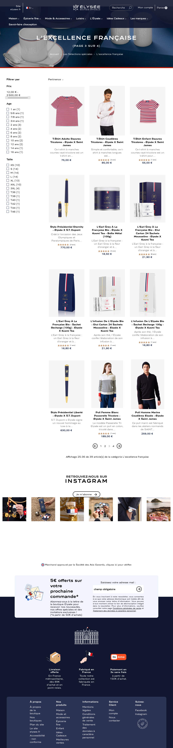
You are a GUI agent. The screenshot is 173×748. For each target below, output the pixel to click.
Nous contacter (114, 719)
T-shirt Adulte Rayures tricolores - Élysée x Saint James (66, 141)
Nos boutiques (35, 719)
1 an (15, 109)
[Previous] (95, 445)
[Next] (119, 445)
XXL (15, 184)
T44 (15, 207)
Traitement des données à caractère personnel (114, 610)
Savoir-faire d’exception (23, 24)
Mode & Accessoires (57, 18)
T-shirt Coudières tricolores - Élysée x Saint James (107, 141)
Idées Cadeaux (115, 18)
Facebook (141, 710)
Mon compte (113, 712)
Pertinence (56, 79)
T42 (15, 203)
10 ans (16, 140)
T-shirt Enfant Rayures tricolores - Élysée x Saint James (147, 141)
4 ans (15, 128)
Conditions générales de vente (127, 608)
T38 (15, 196)
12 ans (16, 144)
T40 (15, 199)
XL (14, 180)
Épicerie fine (31, 18)
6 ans (15, 132)
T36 (15, 192)
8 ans (15, 136)
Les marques (138, 18)
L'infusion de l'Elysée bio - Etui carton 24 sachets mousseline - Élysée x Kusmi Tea (107, 326)
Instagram (141, 713)
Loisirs (80, 18)
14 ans (16, 147)
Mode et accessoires (63, 715)
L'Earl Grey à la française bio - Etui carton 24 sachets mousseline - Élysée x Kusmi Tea (147, 233)
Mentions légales (87, 708)
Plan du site (37, 724)
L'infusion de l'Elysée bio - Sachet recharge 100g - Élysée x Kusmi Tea (147, 324)
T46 (15, 211)
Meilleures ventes (62, 741)
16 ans (16, 151)
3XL (14, 188)
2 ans (15, 124)
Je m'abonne (84, 494)
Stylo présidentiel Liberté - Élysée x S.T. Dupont (67, 414)
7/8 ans (17, 116)
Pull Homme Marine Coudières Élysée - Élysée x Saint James (148, 415)
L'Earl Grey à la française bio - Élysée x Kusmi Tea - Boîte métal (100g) (107, 231)
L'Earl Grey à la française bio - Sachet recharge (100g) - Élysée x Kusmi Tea (66, 326)
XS (15, 164)
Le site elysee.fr (35, 730)
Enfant (60, 728)
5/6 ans (17, 112)
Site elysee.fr (15, 7)
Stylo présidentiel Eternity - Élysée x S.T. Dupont (66, 228)
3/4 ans (17, 120)
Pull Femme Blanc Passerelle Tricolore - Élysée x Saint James (107, 415)
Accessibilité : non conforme (37, 738)
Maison (13, 18)
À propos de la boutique (35, 710)
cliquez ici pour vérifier (118, 564)
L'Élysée (95, 18)
